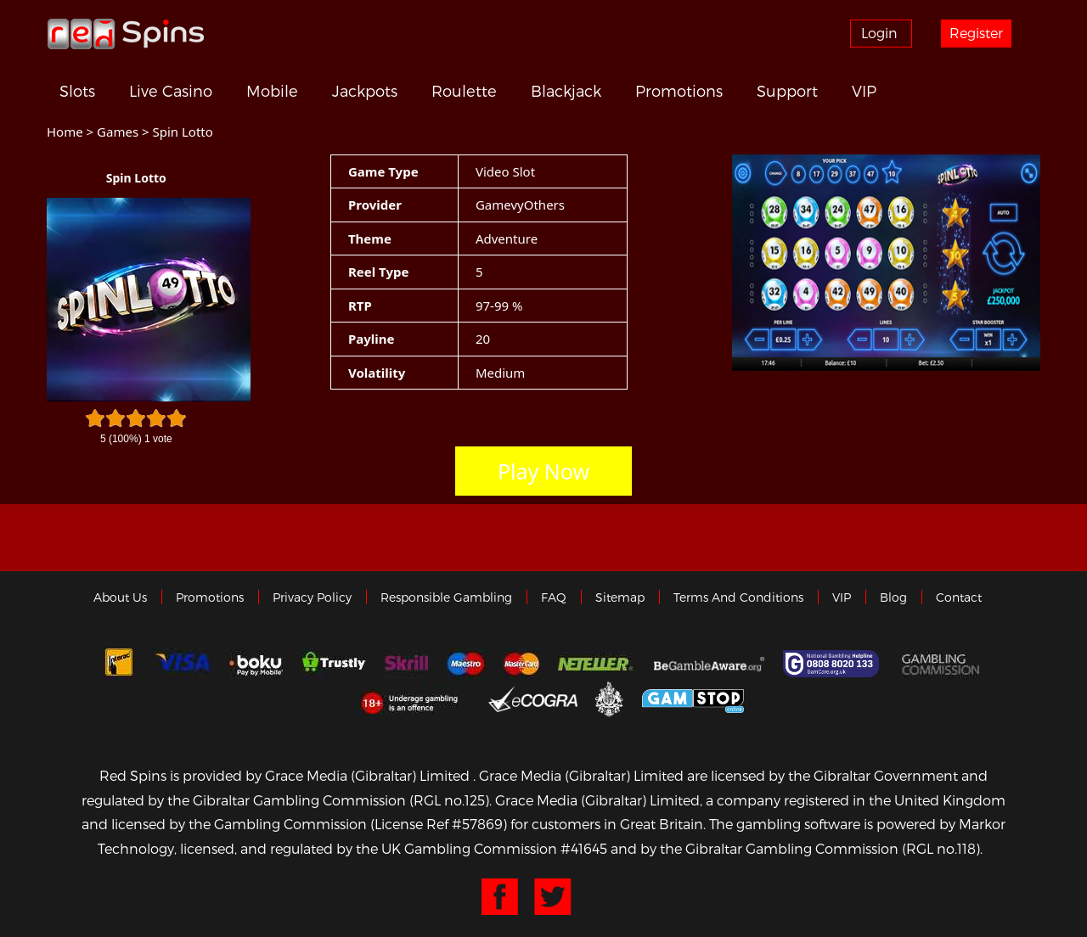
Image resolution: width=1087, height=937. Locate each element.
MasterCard (521, 663)
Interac (119, 663)
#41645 (583, 848)
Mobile (272, 90)
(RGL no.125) (449, 800)
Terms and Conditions (738, 597)
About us (120, 597)
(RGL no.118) (941, 848)
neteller (596, 663)
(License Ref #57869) (438, 824)
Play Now (543, 471)
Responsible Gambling (446, 597)
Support (787, 90)
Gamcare (833, 663)
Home (65, 131)
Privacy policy (312, 597)
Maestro (466, 663)
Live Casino (170, 90)
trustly (333, 663)
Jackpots (364, 90)
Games (117, 131)
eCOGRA (532, 698)
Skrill (406, 663)
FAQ (553, 597)
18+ (414, 698)
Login (879, 33)
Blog (893, 597)
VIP (864, 90)
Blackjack (566, 90)
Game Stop (693, 698)
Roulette (464, 90)
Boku (256, 663)
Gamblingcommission (942, 663)
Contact (959, 597)
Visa (182, 663)
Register (976, 33)
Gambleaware (709, 663)
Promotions (679, 90)
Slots (77, 90)
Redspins (126, 33)
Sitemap (620, 597)
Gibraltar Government (609, 698)
